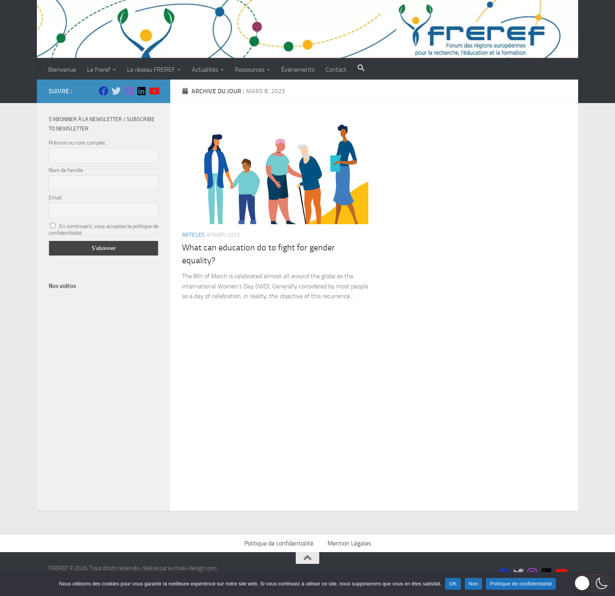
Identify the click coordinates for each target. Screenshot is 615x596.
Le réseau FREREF (151, 69)
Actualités (205, 69)
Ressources (249, 69)
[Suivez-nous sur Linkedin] (141, 91)
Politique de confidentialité (278, 543)
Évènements (298, 69)
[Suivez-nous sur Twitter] (116, 91)
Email (55, 197)
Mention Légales (349, 543)
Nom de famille (66, 170)
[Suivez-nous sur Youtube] (153, 91)
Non (474, 584)
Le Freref (98, 69)
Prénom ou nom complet (77, 142)
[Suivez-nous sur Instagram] (128, 91)
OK (453, 584)
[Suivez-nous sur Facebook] (103, 91)
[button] (361, 69)
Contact (336, 69)
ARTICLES (193, 235)
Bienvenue (62, 69)
